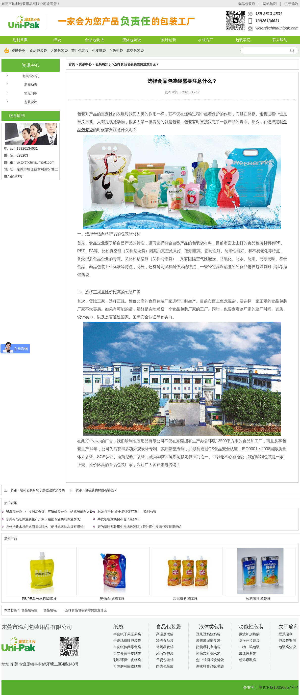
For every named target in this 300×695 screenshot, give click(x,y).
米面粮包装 (165, 653)
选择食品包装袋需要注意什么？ (136, 64)
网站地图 (270, 4)
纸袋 (57, 40)
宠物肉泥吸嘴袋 (112, 599)
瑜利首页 (20, 40)
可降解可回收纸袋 (127, 666)
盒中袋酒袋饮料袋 (210, 660)
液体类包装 (211, 626)
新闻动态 (30, 84)
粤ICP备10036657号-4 (279, 687)
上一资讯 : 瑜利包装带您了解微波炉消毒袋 (34, 490)
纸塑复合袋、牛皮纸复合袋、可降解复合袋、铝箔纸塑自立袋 (49, 512)
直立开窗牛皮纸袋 (127, 653)
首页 (72, 64)
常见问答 (30, 93)
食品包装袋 (246, 4)
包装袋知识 (31, 76)
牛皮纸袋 (99, 51)
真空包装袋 (135, 51)
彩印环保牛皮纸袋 (127, 660)
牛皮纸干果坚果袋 (127, 634)
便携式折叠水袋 (208, 653)
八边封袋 (116, 51)
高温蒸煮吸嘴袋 (185, 599)
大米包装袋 (59, 51)
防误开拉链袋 (249, 640)
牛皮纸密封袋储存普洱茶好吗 (118, 519)
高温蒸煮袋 (165, 634)
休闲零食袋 (165, 647)
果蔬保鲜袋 (247, 653)
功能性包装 (251, 626)
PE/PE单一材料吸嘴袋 (39, 599)
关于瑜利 (292, 4)
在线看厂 (205, 40)
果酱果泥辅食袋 (208, 640)
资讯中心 (31, 65)
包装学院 (242, 40)
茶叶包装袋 (80, 51)
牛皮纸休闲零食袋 (127, 647)
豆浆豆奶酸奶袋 (208, 634)
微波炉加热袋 (249, 634)
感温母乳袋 (247, 660)
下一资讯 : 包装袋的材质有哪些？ (93, 490)
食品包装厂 (51, 610)
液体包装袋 (131, 40)
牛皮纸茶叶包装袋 (127, 640)
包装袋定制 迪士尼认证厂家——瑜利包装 (127, 512)
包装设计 (30, 102)
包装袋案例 (287, 640)
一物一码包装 (249, 647)
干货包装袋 (165, 660)
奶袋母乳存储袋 (208, 647)
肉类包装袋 (165, 666)
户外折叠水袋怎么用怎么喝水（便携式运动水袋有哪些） (46, 526)
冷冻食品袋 (165, 640)
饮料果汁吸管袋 (258, 599)
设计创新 (168, 40)
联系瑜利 (280, 40)
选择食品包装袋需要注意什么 (86, 610)
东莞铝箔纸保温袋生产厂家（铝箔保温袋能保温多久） (44, 519)
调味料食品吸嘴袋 (210, 666)
